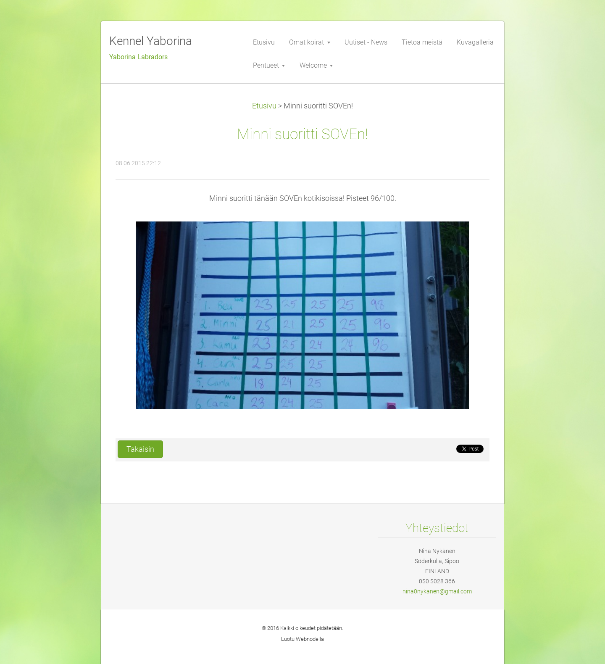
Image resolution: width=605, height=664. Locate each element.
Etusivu (264, 106)
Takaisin (140, 449)
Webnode (307, 639)
